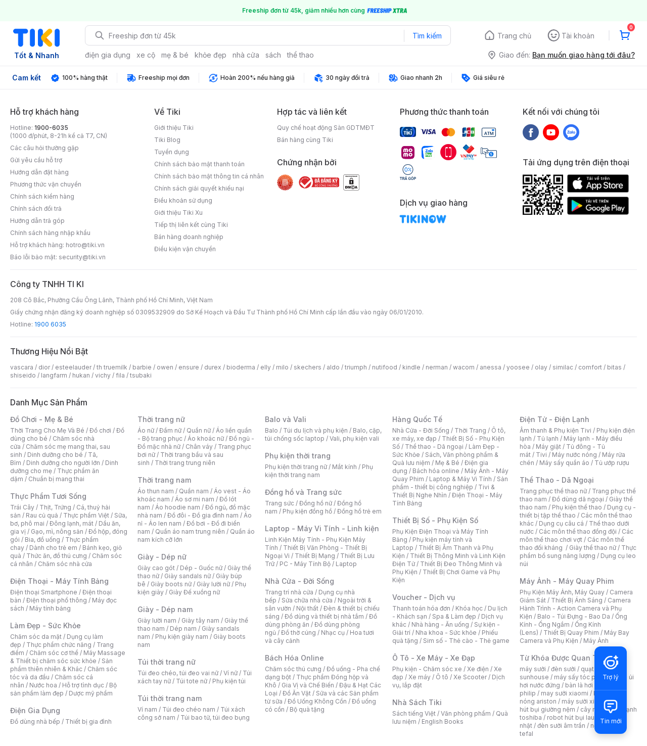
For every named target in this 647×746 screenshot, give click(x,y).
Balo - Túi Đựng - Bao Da (573, 616)
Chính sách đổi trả (36, 208)
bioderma (240, 367)
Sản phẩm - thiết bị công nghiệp (450, 483)
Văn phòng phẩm (466, 713)
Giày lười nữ (213, 584)
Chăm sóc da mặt (36, 636)
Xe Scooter (470, 677)
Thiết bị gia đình (88, 721)
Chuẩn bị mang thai (56, 479)
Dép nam (183, 628)
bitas (614, 367)
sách (273, 55)
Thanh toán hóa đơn (421, 608)
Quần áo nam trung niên (190, 531)
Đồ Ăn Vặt (297, 693)
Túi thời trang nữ (166, 662)
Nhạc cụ (333, 632)
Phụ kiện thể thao (577, 507)
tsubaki (141, 375)
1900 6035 (50, 324)
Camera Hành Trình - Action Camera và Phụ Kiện (575, 608)
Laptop (346, 564)
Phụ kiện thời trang (298, 455)
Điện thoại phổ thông (56, 600)
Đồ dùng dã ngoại (578, 499)
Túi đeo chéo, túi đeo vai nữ (177, 673)
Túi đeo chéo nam (188, 709)
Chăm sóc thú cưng (293, 669)
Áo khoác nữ (206, 438)
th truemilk (112, 367)
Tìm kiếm (427, 35)
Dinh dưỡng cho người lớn (63, 463)
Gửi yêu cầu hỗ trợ (36, 160)
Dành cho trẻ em (53, 547)
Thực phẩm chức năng (58, 644)
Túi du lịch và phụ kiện (315, 430)
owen (165, 367)
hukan (81, 375)
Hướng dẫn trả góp (37, 220)
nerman (437, 367)
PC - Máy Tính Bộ (305, 564)
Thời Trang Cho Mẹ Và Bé (47, 430)
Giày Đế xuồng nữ (194, 592)
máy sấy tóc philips (582, 677)
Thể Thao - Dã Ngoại (557, 480)
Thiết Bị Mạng (315, 556)
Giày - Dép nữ (162, 556)
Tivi (541, 454)
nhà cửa (246, 55)
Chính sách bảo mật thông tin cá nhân (209, 176)
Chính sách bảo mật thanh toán (199, 164)
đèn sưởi (563, 669)
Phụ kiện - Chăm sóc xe (427, 669)
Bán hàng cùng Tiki (305, 140)
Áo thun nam (155, 491)
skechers (307, 367)
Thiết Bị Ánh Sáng (577, 600)
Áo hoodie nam (177, 507)
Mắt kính (344, 467)
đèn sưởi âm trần (561, 725)
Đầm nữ (170, 430)
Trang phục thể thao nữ (553, 491)
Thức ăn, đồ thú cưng (56, 556)
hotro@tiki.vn (85, 245)
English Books (443, 721)
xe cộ (145, 55)
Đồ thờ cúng (298, 632)
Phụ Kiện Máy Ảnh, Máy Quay (562, 592)
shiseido (23, 375)
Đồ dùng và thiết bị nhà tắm (324, 616)
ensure (188, 367)
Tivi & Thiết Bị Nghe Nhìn (443, 491)
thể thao (300, 55)
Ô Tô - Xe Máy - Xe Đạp (433, 658)
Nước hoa (43, 685)
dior (44, 367)
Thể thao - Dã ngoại (434, 446)
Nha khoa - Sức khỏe (446, 632)
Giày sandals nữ (187, 576)
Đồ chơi (100, 430)
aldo (333, 367)
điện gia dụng (107, 55)
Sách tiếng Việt (414, 713)
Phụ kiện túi (229, 681)
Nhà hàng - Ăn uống (440, 624)
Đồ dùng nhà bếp (35, 721)
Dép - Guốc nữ (201, 568)
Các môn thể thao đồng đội (578, 531)
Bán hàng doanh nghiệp (188, 237)
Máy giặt (548, 446)
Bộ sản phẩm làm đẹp (63, 689)
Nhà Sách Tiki (417, 702)
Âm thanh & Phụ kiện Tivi (555, 430)
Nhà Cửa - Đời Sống (299, 581)
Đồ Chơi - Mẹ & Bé (41, 419)
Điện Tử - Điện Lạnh (554, 419)
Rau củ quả (42, 515)
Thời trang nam (164, 480)
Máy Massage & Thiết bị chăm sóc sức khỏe (67, 657)
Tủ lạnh (548, 438)
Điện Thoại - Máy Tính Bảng (59, 581)
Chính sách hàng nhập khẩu (50, 233)
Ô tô (442, 677)
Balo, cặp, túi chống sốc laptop (323, 434)
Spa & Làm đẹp (454, 616)
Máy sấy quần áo (564, 463)
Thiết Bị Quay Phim (571, 632)
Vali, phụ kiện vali (354, 438)
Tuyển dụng (171, 152)
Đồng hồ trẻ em (359, 511)
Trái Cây (22, 507)
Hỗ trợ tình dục (83, 685)
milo (282, 367)
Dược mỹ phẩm (91, 693)
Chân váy (199, 446)
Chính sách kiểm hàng (42, 196)
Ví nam (147, 709)
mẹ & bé (175, 55)
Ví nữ (230, 673)
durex (212, 367)
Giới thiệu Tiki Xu (178, 212)
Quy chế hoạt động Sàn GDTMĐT (326, 127)
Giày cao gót (156, 568)
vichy (103, 375)
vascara (21, 367)
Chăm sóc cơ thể (53, 653)
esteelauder (73, 367)
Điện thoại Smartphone (43, 592)
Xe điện (478, 669)
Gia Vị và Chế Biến (308, 685)
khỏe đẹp (210, 55)
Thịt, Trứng (55, 507)
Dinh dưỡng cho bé (55, 454)
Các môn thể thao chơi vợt (576, 535)
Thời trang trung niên (185, 463)
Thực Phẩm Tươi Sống (48, 496)
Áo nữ (145, 430)
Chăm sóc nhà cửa (65, 564)
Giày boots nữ (171, 584)
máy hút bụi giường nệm (573, 705)
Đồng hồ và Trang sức (303, 492)
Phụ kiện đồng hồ (307, 511)
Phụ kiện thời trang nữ (296, 467)
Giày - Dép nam (165, 609)
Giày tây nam (200, 620)
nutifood (384, 367)
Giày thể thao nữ (592, 547)
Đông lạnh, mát (72, 523)
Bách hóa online (435, 471)
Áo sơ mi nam (194, 499)
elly (265, 367)
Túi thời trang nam (169, 698)
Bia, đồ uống (42, 539)
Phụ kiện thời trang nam (319, 471)
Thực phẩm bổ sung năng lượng (578, 552)
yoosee (518, 367)
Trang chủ (514, 35)
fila (120, 375)
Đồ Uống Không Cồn (317, 701)
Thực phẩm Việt (86, 515)
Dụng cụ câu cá (561, 523)
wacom (464, 367)
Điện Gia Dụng (35, 710)
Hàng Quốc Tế (417, 419)
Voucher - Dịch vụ (423, 597)
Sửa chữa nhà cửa (307, 600)
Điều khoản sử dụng (183, 200)
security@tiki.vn (82, 257)
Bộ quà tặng (307, 709)
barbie (142, 367)
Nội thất (307, 608)
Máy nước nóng (574, 454)
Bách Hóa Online (294, 658)
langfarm (54, 375)
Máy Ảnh (596, 640)
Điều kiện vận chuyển (185, 249)
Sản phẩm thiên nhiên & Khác (61, 665)
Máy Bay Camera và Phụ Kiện (574, 636)
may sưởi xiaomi (564, 693)
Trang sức (279, 503)
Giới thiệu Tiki (174, 127)
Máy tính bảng (50, 608)
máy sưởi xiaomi (585, 701)
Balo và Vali (285, 419)
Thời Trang (470, 430)
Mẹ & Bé (447, 463)
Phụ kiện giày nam (181, 636)
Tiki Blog (167, 140)
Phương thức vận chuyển (45, 184)
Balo (271, 430)
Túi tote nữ (191, 681)
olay (541, 367)
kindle (411, 367)
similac (562, 367)
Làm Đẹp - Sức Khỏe (45, 625)
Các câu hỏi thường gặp (44, 148)
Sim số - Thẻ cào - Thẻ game (466, 640)
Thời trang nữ (161, 419)
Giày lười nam (156, 620)
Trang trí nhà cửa (289, 592)
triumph (356, 367)
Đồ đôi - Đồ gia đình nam (203, 515)
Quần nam (194, 491)
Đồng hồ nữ (315, 503)
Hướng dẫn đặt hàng (39, 172)
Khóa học (469, 608)
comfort (590, 367)
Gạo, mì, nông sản (57, 531)
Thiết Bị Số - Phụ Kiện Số (435, 520)
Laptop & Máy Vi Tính (460, 479)
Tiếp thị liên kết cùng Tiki (191, 224)
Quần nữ (199, 430)
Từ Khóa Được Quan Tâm (564, 658)
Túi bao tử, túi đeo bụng (215, 717)
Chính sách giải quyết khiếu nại (199, 188)
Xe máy (419, 677)
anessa (490, 367)
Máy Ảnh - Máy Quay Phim (567, 581)
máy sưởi (533, 669)
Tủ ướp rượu (611, 463)
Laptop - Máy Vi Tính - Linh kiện (322, 528)
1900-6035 (51, 127)
